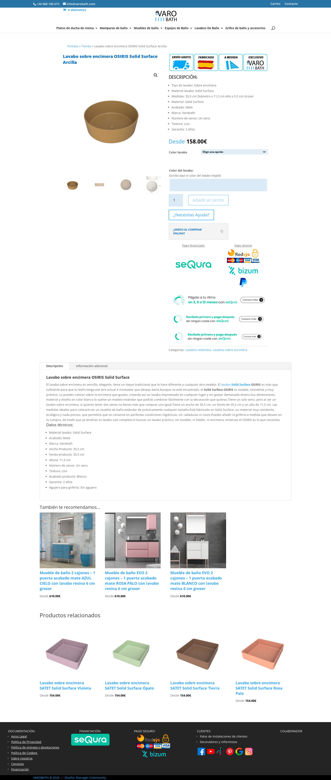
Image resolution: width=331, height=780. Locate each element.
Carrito (275, 4)
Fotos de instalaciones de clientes (223, 736)
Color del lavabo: (181, 170)
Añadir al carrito (208, 200)
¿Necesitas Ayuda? (191, 215)
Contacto (291, 4)
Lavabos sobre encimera (230, 350)
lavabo (226, 384)
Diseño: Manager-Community (85, 778)
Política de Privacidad (26, 742)
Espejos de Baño (177, 28)
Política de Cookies (24, 753)
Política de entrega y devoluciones (35, 747)
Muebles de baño (146, 28)
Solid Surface (240, 384)
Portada (72, 46)
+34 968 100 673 (48, 4)
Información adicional (91, 366)
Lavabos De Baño (207, 28)
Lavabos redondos (198, 350)
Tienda (86, 46)
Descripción (54, 366)
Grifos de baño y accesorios (245, 28)
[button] (155, 75)
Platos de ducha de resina (75, 28)
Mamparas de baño (114, 28)
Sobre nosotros (22, 758)
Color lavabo (178, 152)
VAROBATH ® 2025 (46, 778)
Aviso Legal (19, 736)
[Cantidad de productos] (176, 200)
